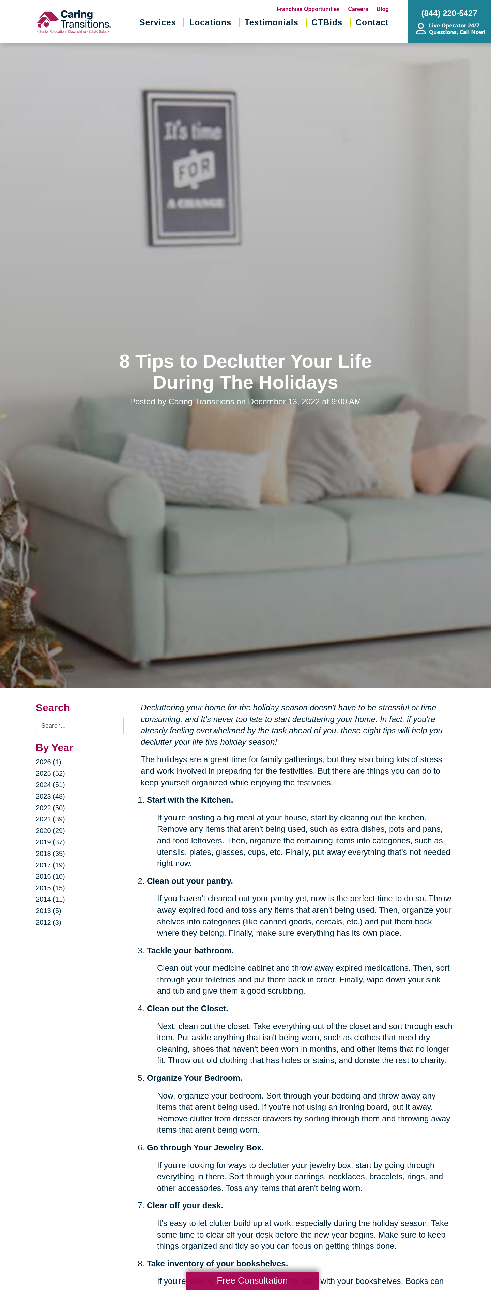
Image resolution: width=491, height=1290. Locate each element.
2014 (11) (50, 899)
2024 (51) (50, 784)
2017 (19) (50, 865)
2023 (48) (50, 796)
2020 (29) (50, 830)
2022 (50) (50, 808)
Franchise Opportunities (308, 9)
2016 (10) (50, 876)
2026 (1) (48, 762)
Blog (383, 9)
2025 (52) (50, 773)
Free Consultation (252, 1280)
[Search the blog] (80, 726)
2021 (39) (50, 819)
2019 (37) (50, 842)
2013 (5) (48, 911)
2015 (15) (50, 888)
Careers (358, 9)
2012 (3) (48, 922)
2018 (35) (50, 853)
